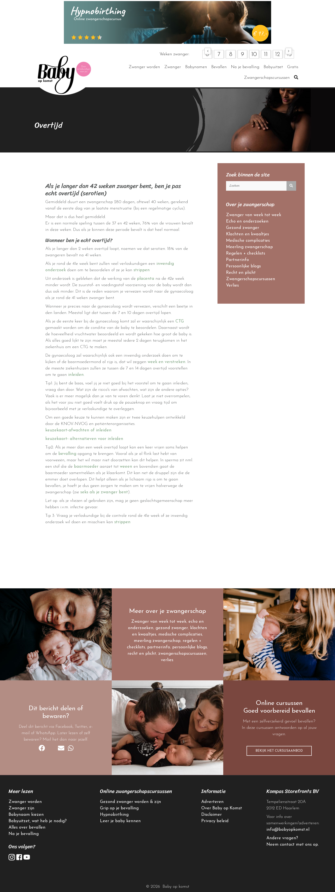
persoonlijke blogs (189, 647)
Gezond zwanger (242, 228)
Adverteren (212, 802)
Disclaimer (211, 815)
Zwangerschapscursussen (250, 279)
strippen (142, 270)
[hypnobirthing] (167, 22)
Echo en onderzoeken (247, 221)
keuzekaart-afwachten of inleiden (78, 430)
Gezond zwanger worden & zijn (130, 802)
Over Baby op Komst (221, 808)
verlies (167, 660)
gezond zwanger (172, 628)
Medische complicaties (248, 241)
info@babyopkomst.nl (287, 830)
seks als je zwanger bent (104, 492)
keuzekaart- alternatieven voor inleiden (84, 439)
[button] (207, 51)
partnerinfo (158, 647)
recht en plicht (142, 654)
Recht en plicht (241, 273)
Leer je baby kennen (120, 821)
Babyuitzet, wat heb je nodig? (38, 821)
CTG (179, 321)
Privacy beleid (215, 821)
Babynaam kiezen (26, 815)
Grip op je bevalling (119, 808)
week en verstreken (166, 362)
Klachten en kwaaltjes (247, 234)
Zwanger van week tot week (253, 215)
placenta (145, 279)
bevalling (67, 454)
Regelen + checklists (245, 253)
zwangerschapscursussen (182, 654)
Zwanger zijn (21, 808)
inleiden (76, 375)
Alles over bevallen (27, 827)
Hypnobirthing (114, 815)
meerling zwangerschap (157, 641)
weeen (126, 466)
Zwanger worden (25, 802)
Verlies (232, 285)
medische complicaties (180, 634)
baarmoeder (86, 466)
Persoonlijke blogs (243, 266)
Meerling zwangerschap (249, 247)
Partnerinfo (237, 260)
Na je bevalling (24, 834)
